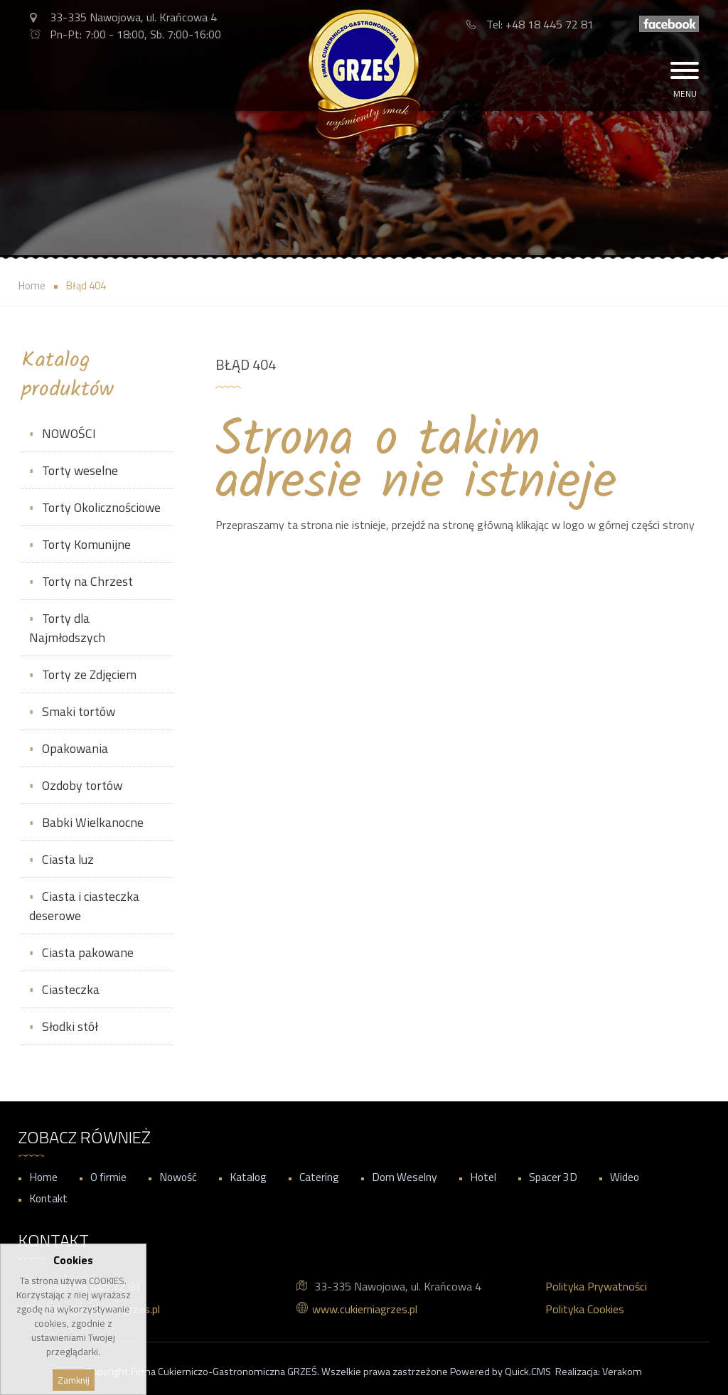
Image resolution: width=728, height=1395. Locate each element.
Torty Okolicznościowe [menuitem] (101, 507)
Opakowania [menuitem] (75, 748)
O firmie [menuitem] (108, 1176)
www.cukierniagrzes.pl (364, 1309)
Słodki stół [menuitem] (70, 1026)
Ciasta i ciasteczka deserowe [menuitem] (84, 906)
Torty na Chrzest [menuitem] (87, 581)
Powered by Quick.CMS (500, 1371)
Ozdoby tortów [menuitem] (82, 785)
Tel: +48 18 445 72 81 (540, 24)
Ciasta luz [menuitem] (68, 859)
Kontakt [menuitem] (48, 1198)
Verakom (622, 1371)
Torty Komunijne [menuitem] (86, 544)
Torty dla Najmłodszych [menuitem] (67, 628)
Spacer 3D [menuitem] (553, 1176)
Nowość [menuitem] (178, 1176)
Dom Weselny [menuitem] (404, 1176)
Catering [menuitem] (319, 1176)
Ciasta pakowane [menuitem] (88, 952)
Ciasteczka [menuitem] (71, 989)
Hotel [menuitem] (483, 1176)
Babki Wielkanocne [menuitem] (93, 822)
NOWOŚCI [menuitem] (69, 433)
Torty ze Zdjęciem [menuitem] (89, 674)
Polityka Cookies (584, 1309)
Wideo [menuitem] (624, 1176)
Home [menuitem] (43, 1176)
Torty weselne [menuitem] (80, 470)
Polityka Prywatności (596, 1286)
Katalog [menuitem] (248, 1176)
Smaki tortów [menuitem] (78, 711)
